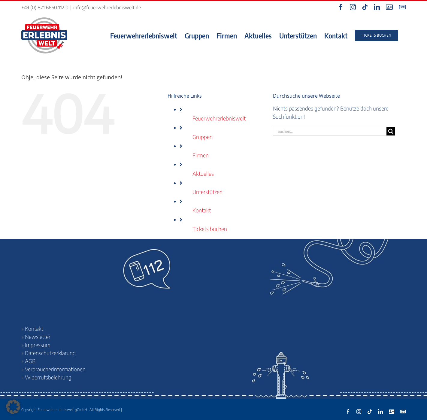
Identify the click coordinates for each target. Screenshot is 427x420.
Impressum (37, 344)
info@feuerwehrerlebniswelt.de (107, 8)
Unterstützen (207, 191)
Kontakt (201, 210)
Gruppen (202, 136)
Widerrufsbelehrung (48, 377)
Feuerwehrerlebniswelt (219, 118)
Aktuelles (203, 173)
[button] (13, 407)
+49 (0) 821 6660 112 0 (44, 8)
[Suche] (390, 131)
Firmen (200, 155)
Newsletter (37, 336)
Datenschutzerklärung (50, 352)
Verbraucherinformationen (55, 369)
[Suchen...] (329, 131)
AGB (30, 361)
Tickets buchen (209, 228)
